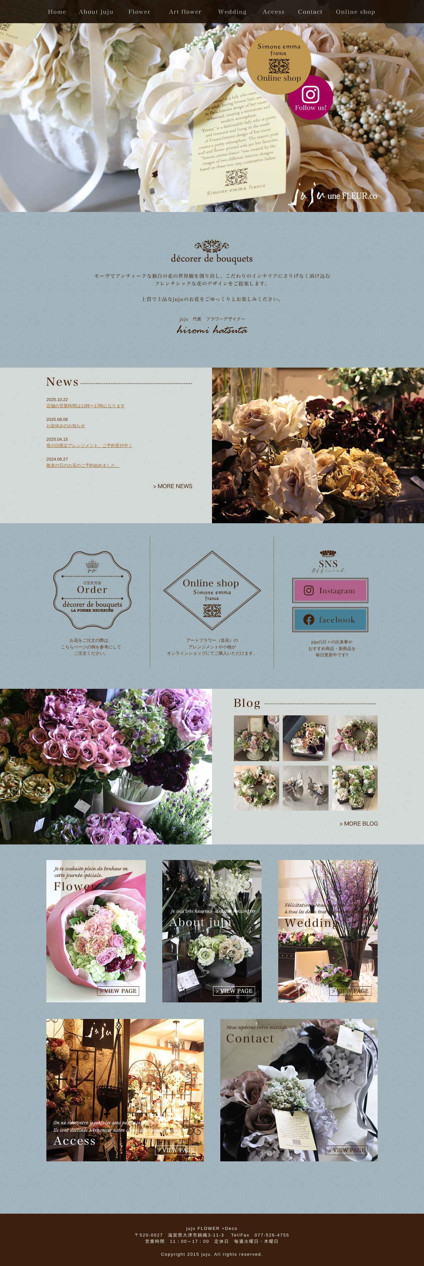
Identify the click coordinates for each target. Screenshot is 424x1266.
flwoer (138, 11)
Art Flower (184, 11)
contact (311, 11)
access (275, 11)
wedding (234, 11)
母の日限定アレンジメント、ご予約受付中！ (89, 445)
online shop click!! (278, 62)
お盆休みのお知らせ (65, 425)
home (59, 11)
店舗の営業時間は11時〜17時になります (85, 405)
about (97, 11)
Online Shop (354, 11)
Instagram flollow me (310, 97)
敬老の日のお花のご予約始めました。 (83, 465)
